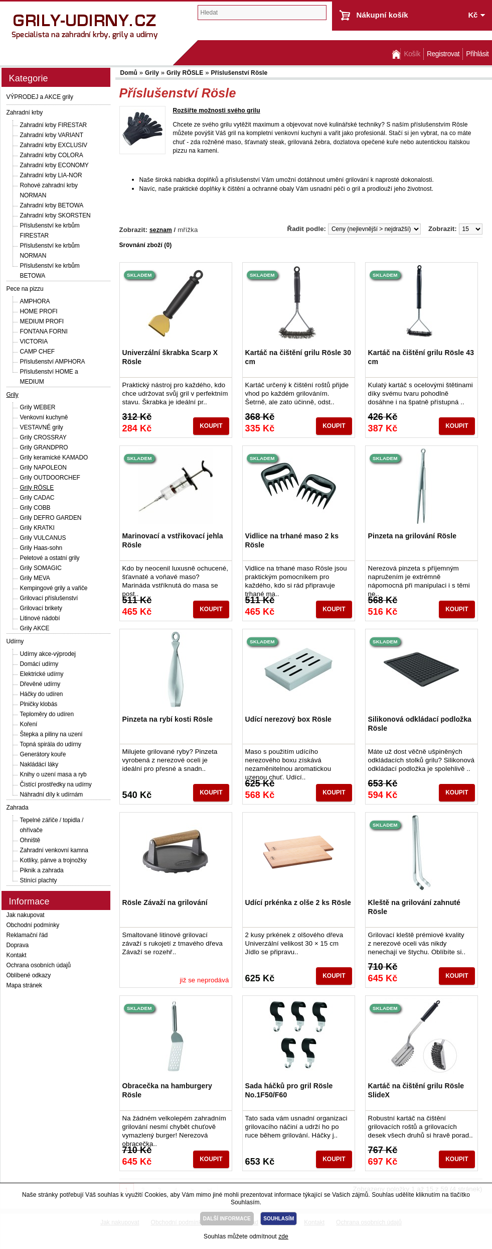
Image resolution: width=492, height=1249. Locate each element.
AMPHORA (35, 301)
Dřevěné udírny (40, 684)
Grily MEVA (35, 578)
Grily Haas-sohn (41, 547)
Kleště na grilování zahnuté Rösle (414, 907)
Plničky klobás (39, 704)
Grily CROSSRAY (43, 437)
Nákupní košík (382, 15)
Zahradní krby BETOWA (52, 205)
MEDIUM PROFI (42, 321)
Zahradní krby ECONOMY (54, 165)
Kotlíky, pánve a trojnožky (53, 860)
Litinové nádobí (40, 618)
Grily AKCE (35, 628)
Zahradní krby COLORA (51, 155)
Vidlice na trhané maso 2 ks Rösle (292, 540)
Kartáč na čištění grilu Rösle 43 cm (421, 357)
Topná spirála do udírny (50, 744)
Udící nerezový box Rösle (288, 719)
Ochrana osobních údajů (39, 965)
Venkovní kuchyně (44, 417)
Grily (13, 394)
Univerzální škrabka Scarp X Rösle (170, 357)
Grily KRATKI (37, 527)
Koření (29, 724)
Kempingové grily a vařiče (54, 588)
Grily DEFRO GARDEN (51, 517)
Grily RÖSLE (37, 487)
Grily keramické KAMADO (54, 457)
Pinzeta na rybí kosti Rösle (167, 719)
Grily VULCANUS (43, 537)
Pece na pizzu (25, 288)
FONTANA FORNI (44, 331)
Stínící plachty (38, 880)
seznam (160, 230)
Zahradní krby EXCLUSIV (54, 145)
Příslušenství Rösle (239, 72)
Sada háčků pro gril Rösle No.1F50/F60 (289, 1090)
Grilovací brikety (41, 608)
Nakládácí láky (39, 764)
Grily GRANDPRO (44, 447)
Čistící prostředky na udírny (56, 784)
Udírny (15, 641)
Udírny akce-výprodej (48, 653)
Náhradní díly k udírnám (51, 794)
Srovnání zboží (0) (145, 245)
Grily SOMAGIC (41, 568)
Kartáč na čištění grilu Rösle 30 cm (298, 357)
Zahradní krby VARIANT (51, 135)
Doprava (18, 945)
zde (283, 1236)
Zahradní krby (25, 112)
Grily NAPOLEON (43, 467)
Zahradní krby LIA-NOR (51, 175)
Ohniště (30, 840)
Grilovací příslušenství (49, 598)
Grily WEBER (38, 407)
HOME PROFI (39, 311)
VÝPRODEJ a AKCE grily (40, 96)
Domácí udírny (39, 663)
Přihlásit (477, 54)
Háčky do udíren (41, 694)
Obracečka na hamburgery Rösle (167, 1090)
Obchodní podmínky (33, 925)
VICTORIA (34, 341)
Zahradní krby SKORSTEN (55, 215)
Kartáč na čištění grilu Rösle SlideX (416, 1090)
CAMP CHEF (37, 351)
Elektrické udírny (42, 673)
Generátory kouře (43, 754)
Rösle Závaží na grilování (165, 902)
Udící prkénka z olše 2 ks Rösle (298, 902)
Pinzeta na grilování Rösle (412, 536)
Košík (412, 54)
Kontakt (17, 955)
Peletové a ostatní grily (50, 557)
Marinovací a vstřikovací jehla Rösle (172, 540)
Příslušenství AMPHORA (52, 361)
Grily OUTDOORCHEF (50, 477)
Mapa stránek (25, 985)
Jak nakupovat (26, 915)
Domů (395, 54)
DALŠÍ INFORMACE (227, 1218)
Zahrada (18, 807)
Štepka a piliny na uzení (51, 734)
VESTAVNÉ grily (41, 427)
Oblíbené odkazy (29, 975)
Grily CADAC (37, 497)
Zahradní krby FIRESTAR (53, 125)
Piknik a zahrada (42, 870)
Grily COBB (35, 507)
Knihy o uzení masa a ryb (53, 774)
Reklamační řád (27, 935)
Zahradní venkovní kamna (54, 850)
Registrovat (443, 54)
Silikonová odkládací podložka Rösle (420, 723)
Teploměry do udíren (47, 714)
